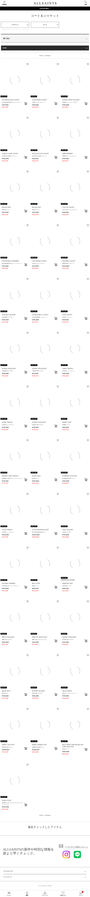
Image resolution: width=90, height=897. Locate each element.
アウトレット (8, 29)
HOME (3, 29)
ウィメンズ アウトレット (16, 29)
